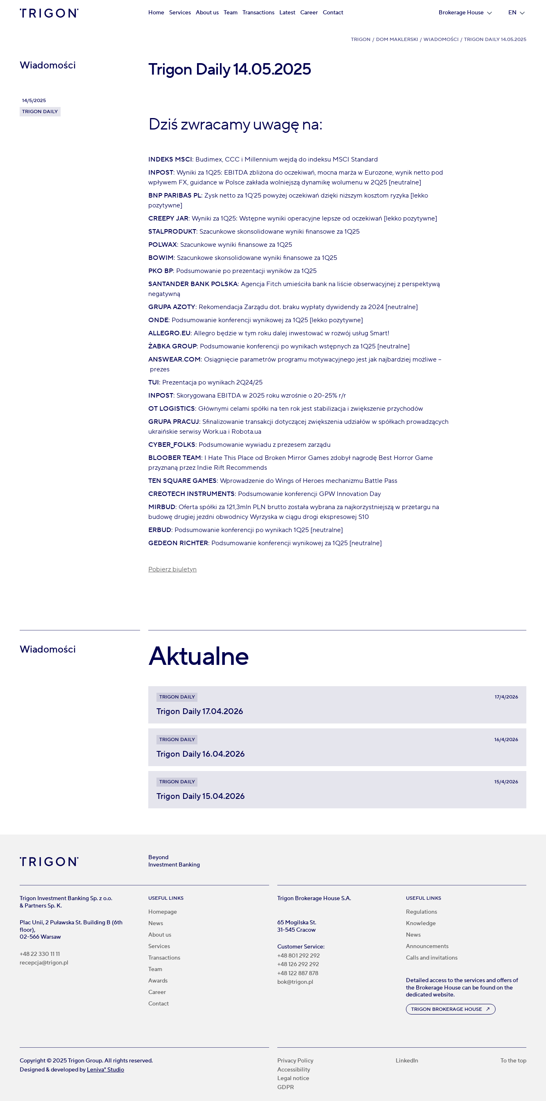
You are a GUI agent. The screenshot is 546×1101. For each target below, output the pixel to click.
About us (207, 12)
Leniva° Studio (105, 1070)
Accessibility (293, 1070)
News (155, 923)
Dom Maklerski (397, 39)
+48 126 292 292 (298, 964)
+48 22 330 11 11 (40, 954)
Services (180, 12)
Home (156, 12)
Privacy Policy (295, 1061)
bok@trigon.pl (295, 982)
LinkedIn (407, 1061)
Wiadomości (441, 39)
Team (231, 12)
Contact (333, 12)
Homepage (162, 912)
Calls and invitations (432, 958)
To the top (513, 1061)
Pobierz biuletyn (172, 569)
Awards (158, 981)
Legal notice (293, 1078)
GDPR (285, 1087)
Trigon (361, 39)
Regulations (421, 912)
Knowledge (421, 923)
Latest (287, 12)
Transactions (258, 12)
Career (309, 12)
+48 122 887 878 (297, 973)
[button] (465, 13)
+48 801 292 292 (298, 956)
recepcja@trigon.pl (44, 963)
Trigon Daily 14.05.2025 (495, 39)
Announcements (427, 946)
